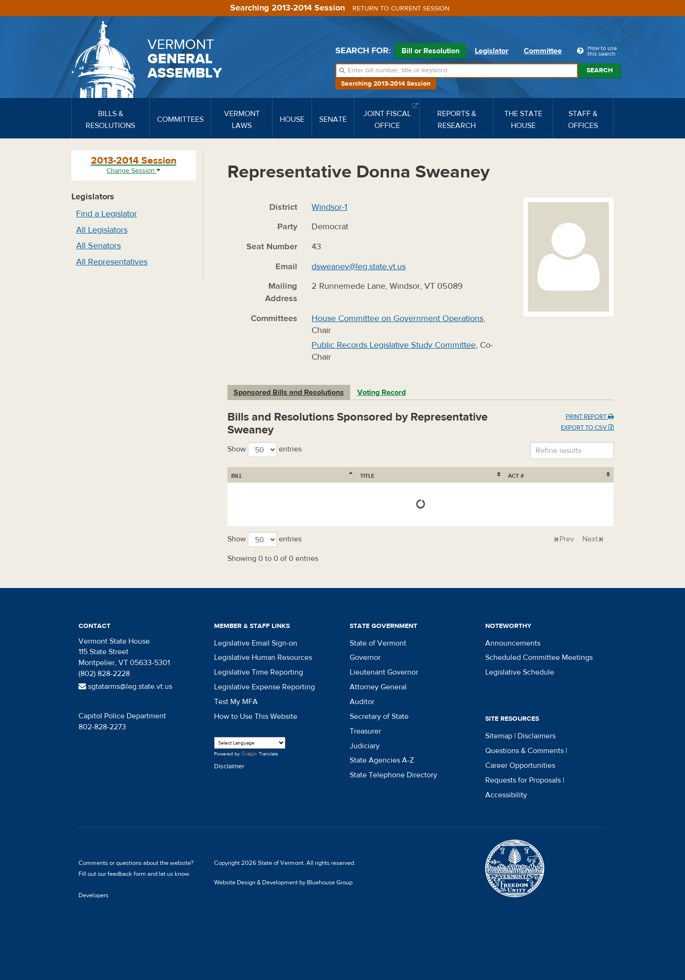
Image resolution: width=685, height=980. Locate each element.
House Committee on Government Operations (397, 318)
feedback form (127, 874)
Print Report (590, 417)
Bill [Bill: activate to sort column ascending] (236, 476)
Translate (259, 754)
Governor (365, 657)
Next (590, 539)
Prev (566, 539)
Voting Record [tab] (381, 392)
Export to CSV (587, 427)
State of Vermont (378, 643)
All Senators (98, 245)
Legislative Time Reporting (258, 672)
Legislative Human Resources (263, 657)
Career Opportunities (520, 765)
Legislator (492, 51)
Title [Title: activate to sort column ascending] (284, 476)
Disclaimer (229, 766)
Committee (543, 51)
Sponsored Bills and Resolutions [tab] (289, 392)
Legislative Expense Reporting (264, 687)
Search (600, 70)
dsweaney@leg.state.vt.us (359, 266)
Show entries (264, 449)
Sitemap (498, 736)
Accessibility (506, 795)
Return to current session (401, 8)
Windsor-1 (329, 207)
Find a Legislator (106, 213)
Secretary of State (379, 716)
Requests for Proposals (523, 780)
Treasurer (365, 731)
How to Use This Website (255, 716)
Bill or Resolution (430, 52)
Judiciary (365, 746)
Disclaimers (537, 736)
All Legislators (101, 230)
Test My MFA (236, 701)
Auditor (362, 701)
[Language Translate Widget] (249, 743)
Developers (93, 895)
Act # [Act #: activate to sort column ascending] (586, 476)
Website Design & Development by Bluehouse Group (283, 882)
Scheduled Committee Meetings (539, 657)
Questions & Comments (524, 750)
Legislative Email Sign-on (255, 643)
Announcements (512, 643)
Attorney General (378, 687)
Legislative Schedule (519, 672)
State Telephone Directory (393, 775)
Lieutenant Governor (384, 672)
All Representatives (111, 261)
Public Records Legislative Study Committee (394, 345)
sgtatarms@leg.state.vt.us (125, 686)
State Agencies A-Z (382, 760)
